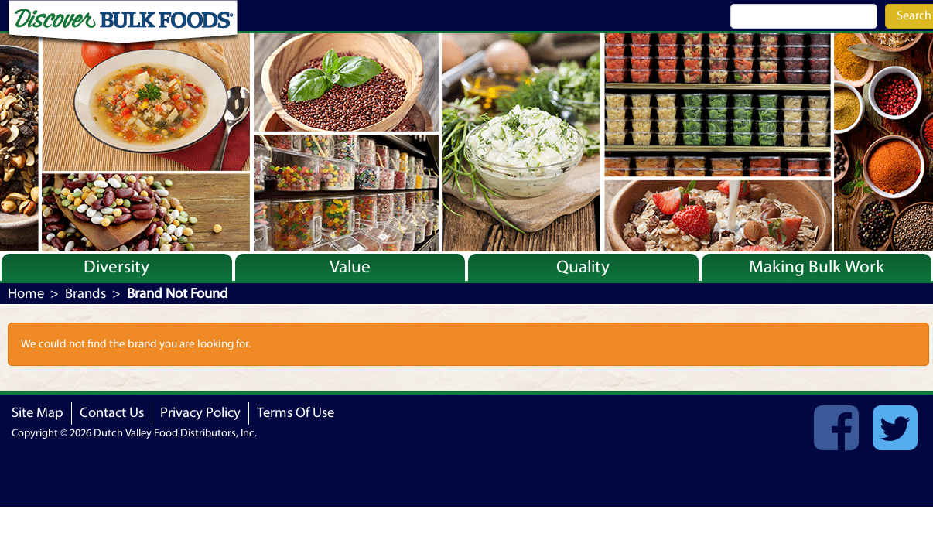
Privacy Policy (200, 413)
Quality (583, 267)
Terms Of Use (295, 413)
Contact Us (112, 413)
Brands (85, 293)
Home (26, 293)
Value (350, 267)
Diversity (116, 267)
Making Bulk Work (816, 267)
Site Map (37, 413)
